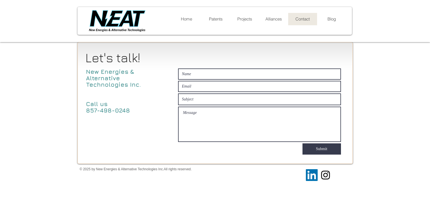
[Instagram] (325, 175)
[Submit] (321, 149)
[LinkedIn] (312, 175)
